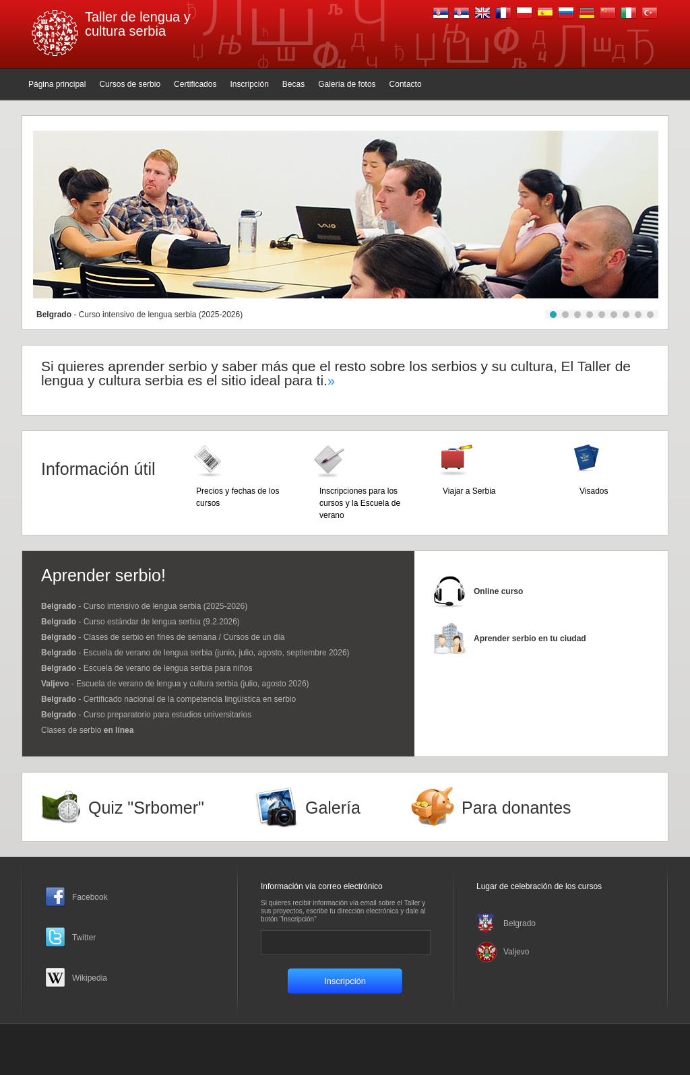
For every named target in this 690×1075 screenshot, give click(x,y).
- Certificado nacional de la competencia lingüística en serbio (168, 699)
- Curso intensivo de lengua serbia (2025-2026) (139, 314)
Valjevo (516, 951)
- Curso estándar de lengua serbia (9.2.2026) (140, 621)
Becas (293, 84)
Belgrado (519, 923)
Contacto (405, 84)
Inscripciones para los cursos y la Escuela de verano (359, 503)
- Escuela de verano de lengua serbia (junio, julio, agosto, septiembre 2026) (195, 652)
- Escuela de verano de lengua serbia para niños (147, 668)
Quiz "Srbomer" (146, 807)
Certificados (195, 84)
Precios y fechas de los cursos (237, 497)
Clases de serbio (87, 730)
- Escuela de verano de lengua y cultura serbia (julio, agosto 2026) (175, 683)
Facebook (90, 897)
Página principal (57, 84)
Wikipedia (89, 978)
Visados (593, 491)
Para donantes (516, 807)
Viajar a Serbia (469, 491)
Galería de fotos (346, 84)
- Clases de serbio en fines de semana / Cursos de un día (163, 637)
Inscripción (249, 84)
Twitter (84, 937)
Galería (332, 807)
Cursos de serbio (129, 84)
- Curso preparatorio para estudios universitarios (146, 714)
